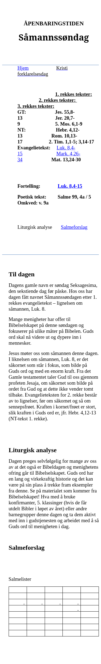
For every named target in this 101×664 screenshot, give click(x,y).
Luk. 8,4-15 (70, 186)
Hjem (23, 68)
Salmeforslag (74, 227)
